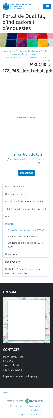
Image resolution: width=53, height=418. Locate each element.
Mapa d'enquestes (14, 186)
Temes (12, 51)
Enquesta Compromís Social (22, 236)
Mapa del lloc (16, 406)
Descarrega (26, 172)
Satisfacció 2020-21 (14, 57)
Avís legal (35, 410)
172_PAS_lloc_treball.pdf (26, 154)
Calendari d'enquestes (16, 194)
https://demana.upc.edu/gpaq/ (20, 376)
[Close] (47, 6)
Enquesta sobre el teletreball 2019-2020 (25, 244)
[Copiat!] (49, 64)
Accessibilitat (35, 406)
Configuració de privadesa (29, 414)
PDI (7, 216)
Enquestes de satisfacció (29, 51)
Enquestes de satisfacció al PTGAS (21, 54)
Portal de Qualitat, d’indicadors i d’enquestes (24, 22)
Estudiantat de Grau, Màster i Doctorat (25, 201)
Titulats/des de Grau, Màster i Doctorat (25, 209)
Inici (4, 51)
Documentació (13, 261)
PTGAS (46, 51)
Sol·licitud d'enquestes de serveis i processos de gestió (23, 271)
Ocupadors (11, 254)
